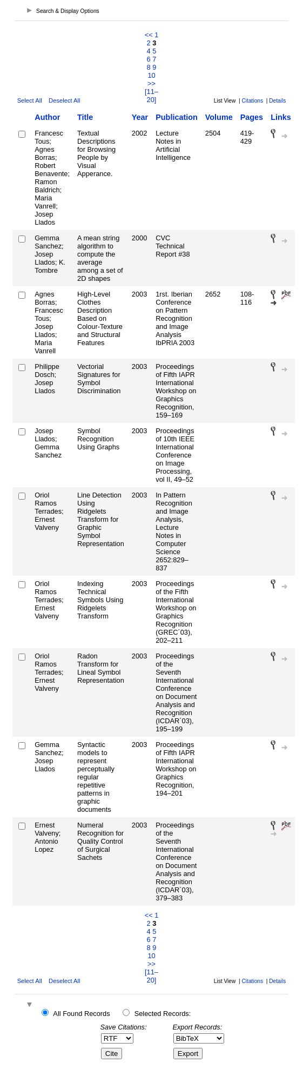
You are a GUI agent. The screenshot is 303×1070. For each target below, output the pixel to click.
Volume (219, 117)
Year (140, 117)
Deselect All (64, 100)
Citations (252, 101)
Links (281, 117)
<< (149, 35)
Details (277, 101)
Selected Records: (162, 1014)
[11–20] (151, 96)
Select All (29, 100)
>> (151, 83)
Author (47, 117)
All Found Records (81, 1014)
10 (151, 75)
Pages (251, 117)
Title (85, 117)
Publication (177, 117)
